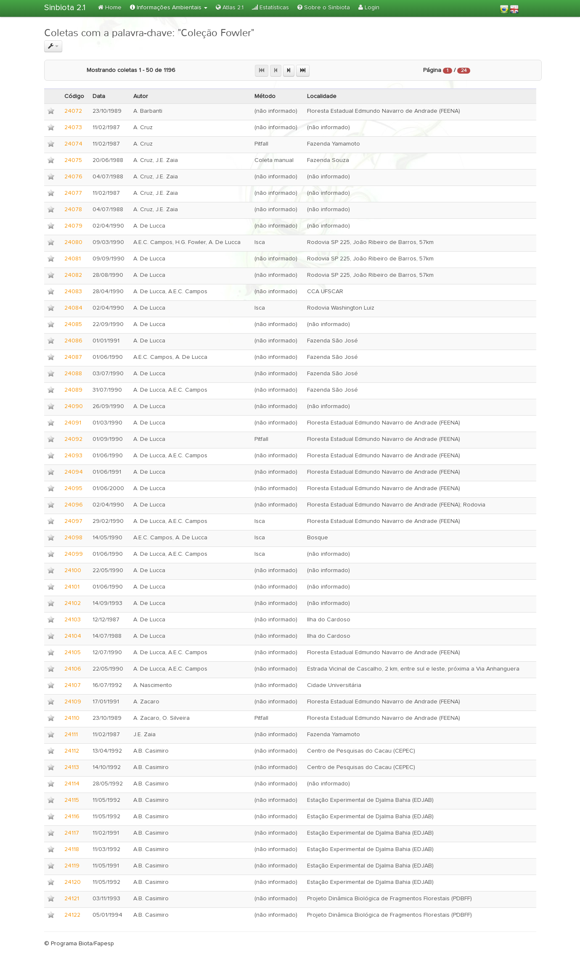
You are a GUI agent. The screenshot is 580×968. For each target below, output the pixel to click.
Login (368, 7)
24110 (71, 718)
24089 (73, 390)
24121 (71, 899)
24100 (72, 570)
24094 (73, 472)
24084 (73, 308)
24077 (73, 193)
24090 (73, 406)
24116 (71, 816)
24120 (72, 882)
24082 (73, 275)
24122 (72, 915)
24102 (72, 603)
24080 (73, 242)
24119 (71, 866)
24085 (73, 324)
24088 (73, 374)
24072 (73, 111)
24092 (73, 439)
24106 (72, 669)
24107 (72, 685)
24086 (73, 341)
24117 (71, 833)
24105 (72, 652)
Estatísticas (270, 7)
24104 (72, 636)
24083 (73, 291)
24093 (73, 456)
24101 (71, 587)
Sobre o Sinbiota (323, 7)
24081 (72, 259)
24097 (73, 521)
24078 (73, 209)
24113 (71, 767)
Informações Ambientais (168, 7)
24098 (73, 538)
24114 (71, 784)
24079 (73, 226)
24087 (73, 357)
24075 (73, 160)
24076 (73, 177)
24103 (72, 620)
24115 (71, 800)
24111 (71, 734)
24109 (72, 702)
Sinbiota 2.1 (64, 7)
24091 (72, 423)
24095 (73, 488)
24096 (73, 505)
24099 (73, 554)
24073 (73, 127)
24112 (71, 751)
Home (110, 7)
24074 (73, 144)
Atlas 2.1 (230, 7)
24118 (71, 849)
